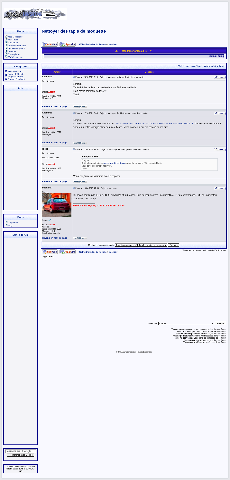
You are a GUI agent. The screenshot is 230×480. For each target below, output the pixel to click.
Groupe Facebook (15, 79)
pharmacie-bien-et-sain (115, 163)
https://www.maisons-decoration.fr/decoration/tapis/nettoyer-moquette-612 (154, 123)
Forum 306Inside (14, 74)
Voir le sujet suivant (214, 66)
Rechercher (12, 42)
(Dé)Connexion (14, 57)
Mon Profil (11, 39)
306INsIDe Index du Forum (92, 44)
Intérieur (113, 44)
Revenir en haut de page (54, 106)
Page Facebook (14, 76)
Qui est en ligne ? (15, 48)
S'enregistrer (12, 54)
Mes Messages (14, 37)
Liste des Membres (15, 45)
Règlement (11, 222)
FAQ (8, 225)
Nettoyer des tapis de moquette (74, 31)
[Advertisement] (149, 12)
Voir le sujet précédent (189, 66)
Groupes (10, 51)
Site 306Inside (13, 71)
